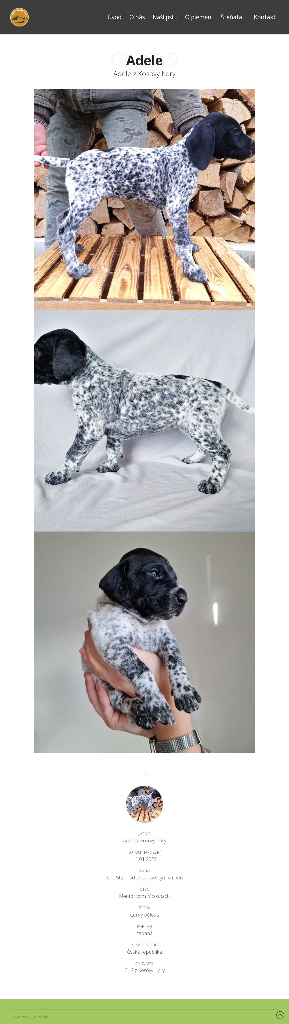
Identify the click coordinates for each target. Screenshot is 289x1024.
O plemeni (199, 17)
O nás (137, 17)
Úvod (115, 17)
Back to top (280, 1015)
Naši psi (163, 17)
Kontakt (265, 17)
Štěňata (231, 17)
